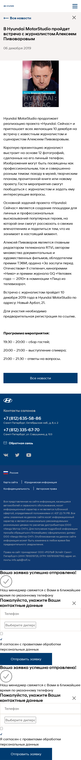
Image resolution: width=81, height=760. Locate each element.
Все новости (17, 18)
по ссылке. (67, 316)
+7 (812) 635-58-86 (22, 418)
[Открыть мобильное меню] (75, 6)
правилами (32, 644)
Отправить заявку (26, 659)
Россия (10, 473)
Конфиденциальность (16, 488)
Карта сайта (10, 482)
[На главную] (8, 6)
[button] (7, 400)
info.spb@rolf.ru (21, 559)
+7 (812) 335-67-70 (21, 429)
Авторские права (46, 488)
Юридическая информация (40, 482)
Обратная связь (18, 443)
